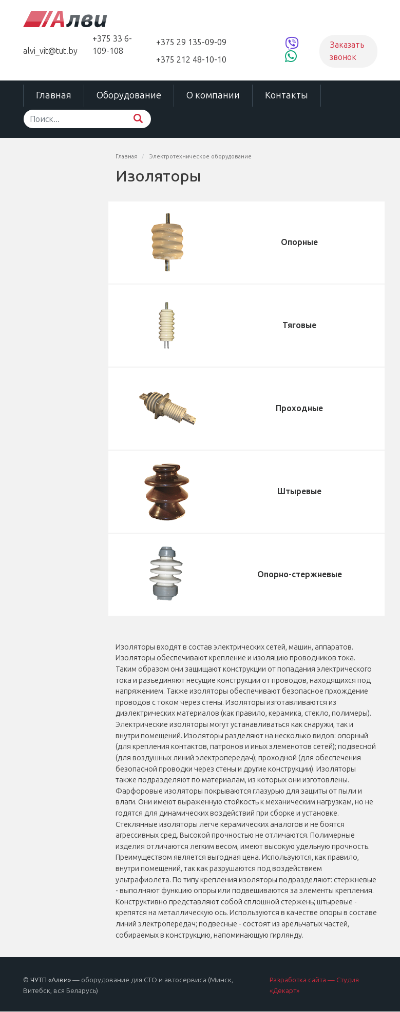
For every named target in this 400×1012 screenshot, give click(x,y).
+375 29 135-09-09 (191, 42)
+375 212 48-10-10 (191, 60)
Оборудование (129, 95)
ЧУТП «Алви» (50, 980)
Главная (53, 95)
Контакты (286, 95)
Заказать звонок (347, 51)
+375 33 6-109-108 (112, 45)
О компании (213, 95)
